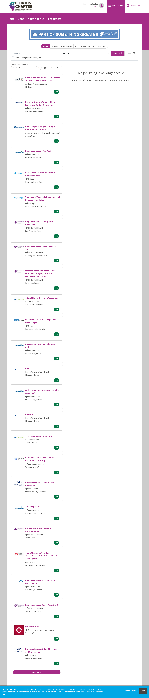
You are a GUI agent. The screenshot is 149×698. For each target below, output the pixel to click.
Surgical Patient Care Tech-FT (38, 436)
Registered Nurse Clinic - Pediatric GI (41, 605)
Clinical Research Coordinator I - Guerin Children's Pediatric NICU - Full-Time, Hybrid (42, 556)
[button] (131, 53)
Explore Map (66, 46)
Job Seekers (115, 5)
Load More (36, 672)
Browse (55, 46)
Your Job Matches (82, 46)
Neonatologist (32, 626)
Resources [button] (54, 19)
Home (11, 19)
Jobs (21, 19)
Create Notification (52, 68)
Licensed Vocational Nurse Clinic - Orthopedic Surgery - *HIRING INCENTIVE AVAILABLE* (40, 273)
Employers (133, 5)
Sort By (15, 68)
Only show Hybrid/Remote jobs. (28, 57)
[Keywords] (36, 53)
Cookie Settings (130, 691)
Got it (143, 691)
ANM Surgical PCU (33, 506)
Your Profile (36, 19)
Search (45, 46)
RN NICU (29, 414)
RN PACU (29, 368)
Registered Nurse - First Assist (38, 151)
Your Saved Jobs (99, 46)
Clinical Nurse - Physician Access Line (41, 298)
